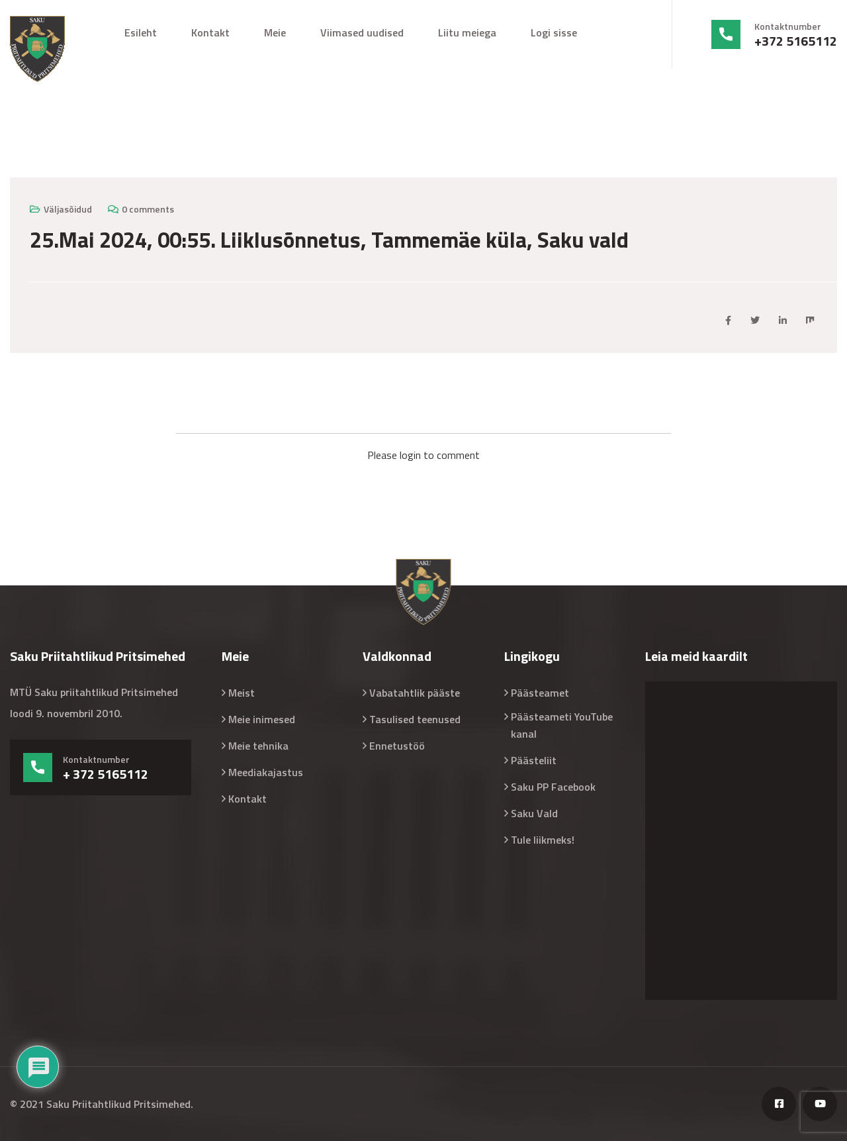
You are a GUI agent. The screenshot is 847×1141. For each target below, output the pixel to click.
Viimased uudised (362, 32)
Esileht (140, 32)
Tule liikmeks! (542, 840)
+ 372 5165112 (105, 774)
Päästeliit (534, 760)
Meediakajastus (265, 772)
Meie (275, 32)
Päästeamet (540, 693)
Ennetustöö (397, 746)
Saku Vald (534, 813)
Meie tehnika (258, 746)
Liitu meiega (467, 32)
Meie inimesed (261, 719)
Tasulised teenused (415, 719)
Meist (241, 693)
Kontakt (210, 32)
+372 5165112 (795, 41)
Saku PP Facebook (553, 787)
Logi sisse (554, 32)
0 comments (148, 209)
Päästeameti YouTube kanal (562, 725)
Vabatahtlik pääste (414, 693)
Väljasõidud (68, 209)
